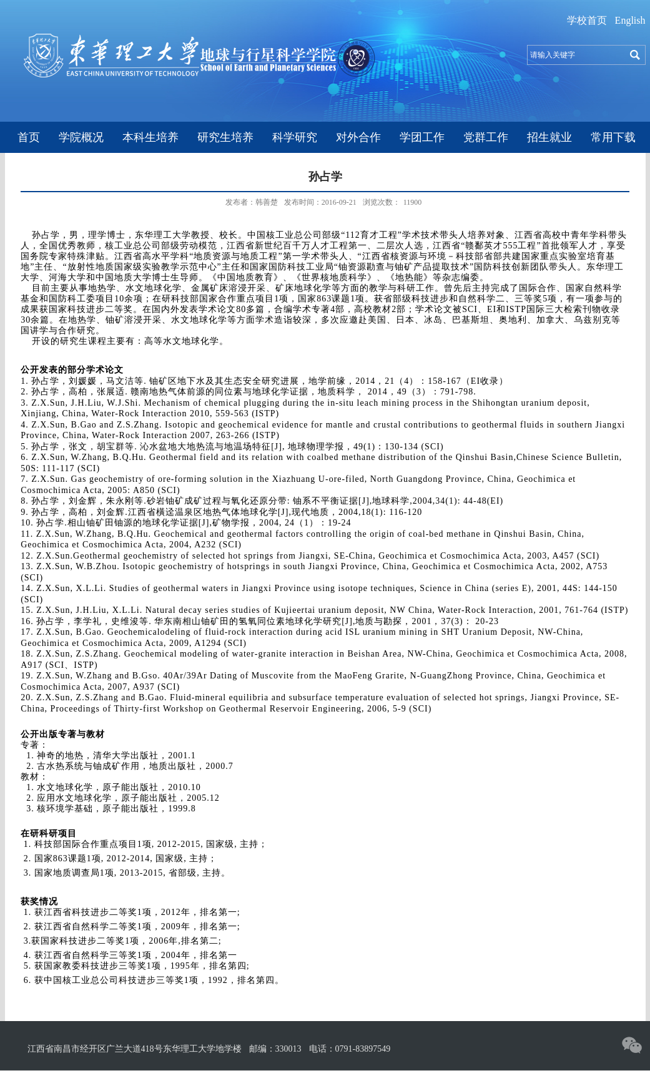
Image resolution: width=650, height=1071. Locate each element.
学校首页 (587, 20)
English (630, 20)
